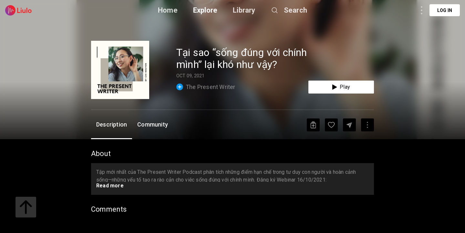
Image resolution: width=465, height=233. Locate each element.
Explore (205, 10)
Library (244, 10)
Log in (444, 10)
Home (168, 10)
